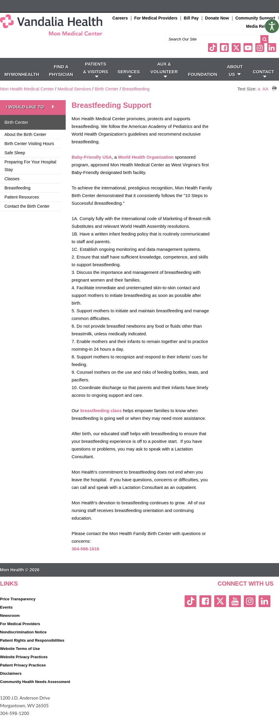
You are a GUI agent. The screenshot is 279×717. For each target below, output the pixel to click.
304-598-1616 (85, 548)
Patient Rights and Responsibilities (32, 640)
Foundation (202, 74)
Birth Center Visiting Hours (29, 143)
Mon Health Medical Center (27, 88)
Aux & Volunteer (164, 69)
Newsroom (10, 615)
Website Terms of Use (20, 648)
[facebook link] (224, 47)
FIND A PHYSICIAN (61, 70)
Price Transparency (18, 599)
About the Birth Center (25, 134)
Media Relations (262, 26)
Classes (12, 178)
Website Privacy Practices (24, 657)
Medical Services (74, 88)
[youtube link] (247, 47)
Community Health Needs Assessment (35, 681)
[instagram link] (259, 47)
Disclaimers (11, 673)
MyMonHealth (21, 74)
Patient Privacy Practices (23, 665)
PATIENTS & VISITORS (95, 69)
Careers (120, 18)
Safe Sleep (14, 152)
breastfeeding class (101, 410)
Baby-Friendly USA (92, 157)
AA (265, 88)
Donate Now (217, 18)
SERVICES (128, 73)
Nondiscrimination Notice (23, 632)
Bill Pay (191, 18)
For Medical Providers (155, 18)
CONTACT (263, 73)
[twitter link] (236, 47)
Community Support (255, 18)
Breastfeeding (136, 88)
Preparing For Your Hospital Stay (30, 166)
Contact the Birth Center (27, 206)
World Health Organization (146, 157)
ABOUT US (235, 70)
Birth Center (106, 88)
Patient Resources (21, 197)
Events (6, 607)
